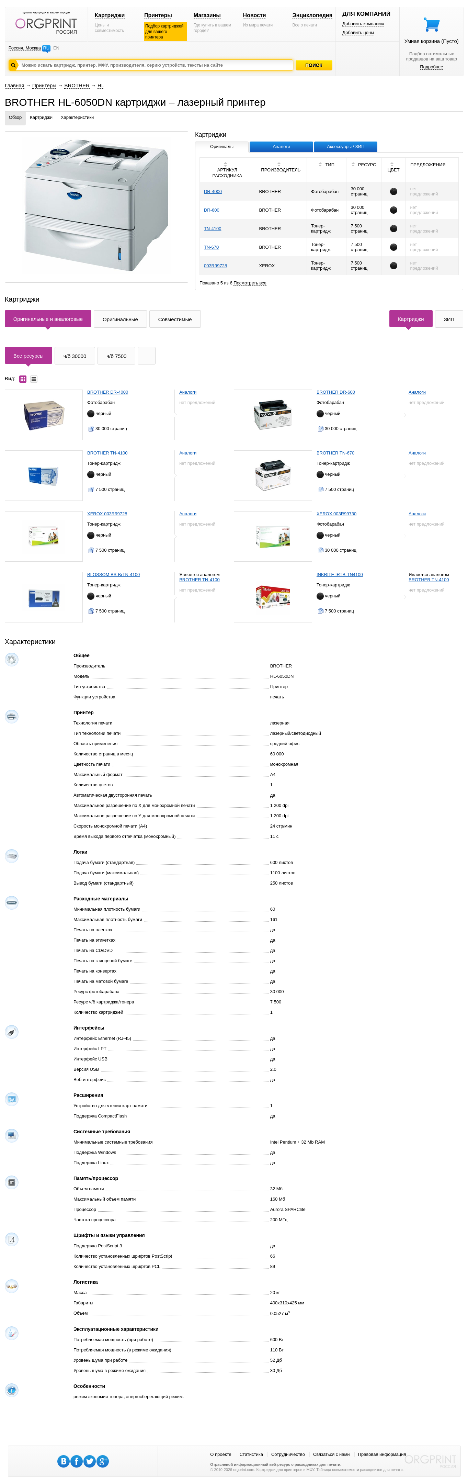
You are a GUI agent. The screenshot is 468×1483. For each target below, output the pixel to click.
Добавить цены (358, 32)
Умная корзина (431, 41)
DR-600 (211, 210)
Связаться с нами (331, 1454)
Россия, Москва (25, 47)
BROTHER (76, 85)
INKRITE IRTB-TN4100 (340, 574)
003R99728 (215, 265)
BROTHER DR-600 (336, 392)
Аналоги (187, 392)
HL (101, 85)
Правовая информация (382, 1454)
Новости (254, 15)
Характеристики (77, 117)
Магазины (207, 15)
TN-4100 (212, 228)
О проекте (220, 1454)
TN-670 (211, 247)
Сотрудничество (288, 1454)
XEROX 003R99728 (107, 513)
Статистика (251, 1454)
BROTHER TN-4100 (107, 453)
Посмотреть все (249, 282)
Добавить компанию (363, 23)
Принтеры (158, 15)
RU (46, 47)
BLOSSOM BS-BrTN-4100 (113, 574)
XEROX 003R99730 (336, 513)
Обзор (15, 117)
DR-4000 (213, 191)
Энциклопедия (312, 15)
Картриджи (110, 15)
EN (56, 47)
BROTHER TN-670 (335, 453)
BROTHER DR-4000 (107, 392)
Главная (14, 85)
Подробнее (431, 66)
